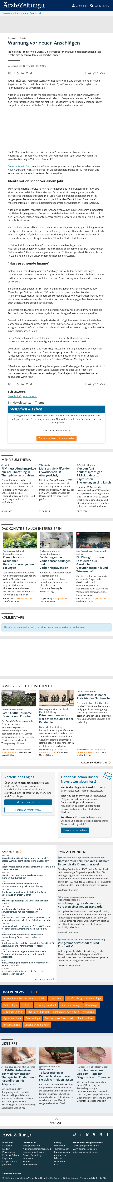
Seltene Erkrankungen (37, 1025)
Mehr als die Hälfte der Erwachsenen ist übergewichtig (54, 472)
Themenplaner (61, 1148)
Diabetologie (10, 1005)
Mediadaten (60, 1145)
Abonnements (61, 1155)
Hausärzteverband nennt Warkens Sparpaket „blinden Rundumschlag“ (24, 876)
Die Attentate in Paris (19, 166)
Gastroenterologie (70, 1005)
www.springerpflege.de (85, 1148)
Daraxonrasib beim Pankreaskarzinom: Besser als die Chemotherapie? (28, 868)
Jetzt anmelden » (28, 802)
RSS (56, 1164)
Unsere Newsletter (18, 992)
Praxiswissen (8, 1152)
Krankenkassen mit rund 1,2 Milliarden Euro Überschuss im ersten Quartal (23, 893)
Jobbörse (6, 1164)
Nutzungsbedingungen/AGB (37, 1148)
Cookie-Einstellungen (33, 1155)
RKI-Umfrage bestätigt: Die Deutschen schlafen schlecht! (24, 902)
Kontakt (27, 1161)
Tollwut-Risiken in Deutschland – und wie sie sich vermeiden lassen (56, 1076)
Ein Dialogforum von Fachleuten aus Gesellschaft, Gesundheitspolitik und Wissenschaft (92, 564)
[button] (106, 5)
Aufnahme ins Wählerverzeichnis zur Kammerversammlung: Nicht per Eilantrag (22, 885)
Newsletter (59, 1161)
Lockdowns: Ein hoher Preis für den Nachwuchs (93, 696)
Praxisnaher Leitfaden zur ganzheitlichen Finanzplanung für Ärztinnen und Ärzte (22, 936)
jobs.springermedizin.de (85, 1152)
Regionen (7, 1158)
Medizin (6, 1148)
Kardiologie (91, 1005)
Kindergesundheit (13, 1011)
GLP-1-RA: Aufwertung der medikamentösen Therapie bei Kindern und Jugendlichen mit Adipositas (23, 954)
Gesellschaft (14, 396)
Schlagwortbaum (31, 1145)
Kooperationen (9, 1161)
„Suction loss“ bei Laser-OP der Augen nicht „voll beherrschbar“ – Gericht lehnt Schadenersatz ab (25, 919)
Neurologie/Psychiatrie (66, 1011)
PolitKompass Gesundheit (59, 1018)
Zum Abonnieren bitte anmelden (56, 438)
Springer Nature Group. (66, 1178)
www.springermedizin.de (86, 1145)
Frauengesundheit (46, 1005)
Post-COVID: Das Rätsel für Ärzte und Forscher (17, 714)
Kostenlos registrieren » (28, 810)
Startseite (7, 1145)
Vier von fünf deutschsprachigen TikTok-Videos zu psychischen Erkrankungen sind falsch (94, 475)
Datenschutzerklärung (34, 1152)
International (30, 396)
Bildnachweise (30, 1164)
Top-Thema (56, 998)
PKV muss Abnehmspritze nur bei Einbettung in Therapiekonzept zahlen (18, 472)
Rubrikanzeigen (62, 1152)
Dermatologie (94, 998)
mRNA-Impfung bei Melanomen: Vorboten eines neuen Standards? (25, 964)
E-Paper (58, 1158)
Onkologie (88, 1011)
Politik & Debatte (10, 1155)
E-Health (26, 1005)
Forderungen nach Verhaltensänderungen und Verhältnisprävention (55, 562)
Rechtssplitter (86, 1018)
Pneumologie (33, 1018)
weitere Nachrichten (45, 979)
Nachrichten (10, 851)
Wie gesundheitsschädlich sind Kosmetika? (78, 944)
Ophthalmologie (12, 1018)
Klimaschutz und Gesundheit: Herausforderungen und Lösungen (19, 562)
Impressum (28, 1158)
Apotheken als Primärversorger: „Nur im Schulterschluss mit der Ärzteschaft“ (21, 910)
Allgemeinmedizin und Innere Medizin (24, 998)
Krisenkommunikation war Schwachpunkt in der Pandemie (56, 718)
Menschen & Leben (38, 1011)
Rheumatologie (11, 1025)
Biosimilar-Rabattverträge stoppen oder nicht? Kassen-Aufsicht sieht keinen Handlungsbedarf (25, 859)
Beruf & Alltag (74, 998)
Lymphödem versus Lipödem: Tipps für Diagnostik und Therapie (93, 1073)
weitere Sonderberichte (96, 762)
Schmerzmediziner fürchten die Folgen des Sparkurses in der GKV (22, 972)
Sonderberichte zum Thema (25, 686)
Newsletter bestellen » (75, 830)
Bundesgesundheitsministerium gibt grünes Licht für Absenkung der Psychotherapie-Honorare (28, 944)
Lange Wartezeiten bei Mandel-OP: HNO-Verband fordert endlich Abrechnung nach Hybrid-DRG (26, 927)
